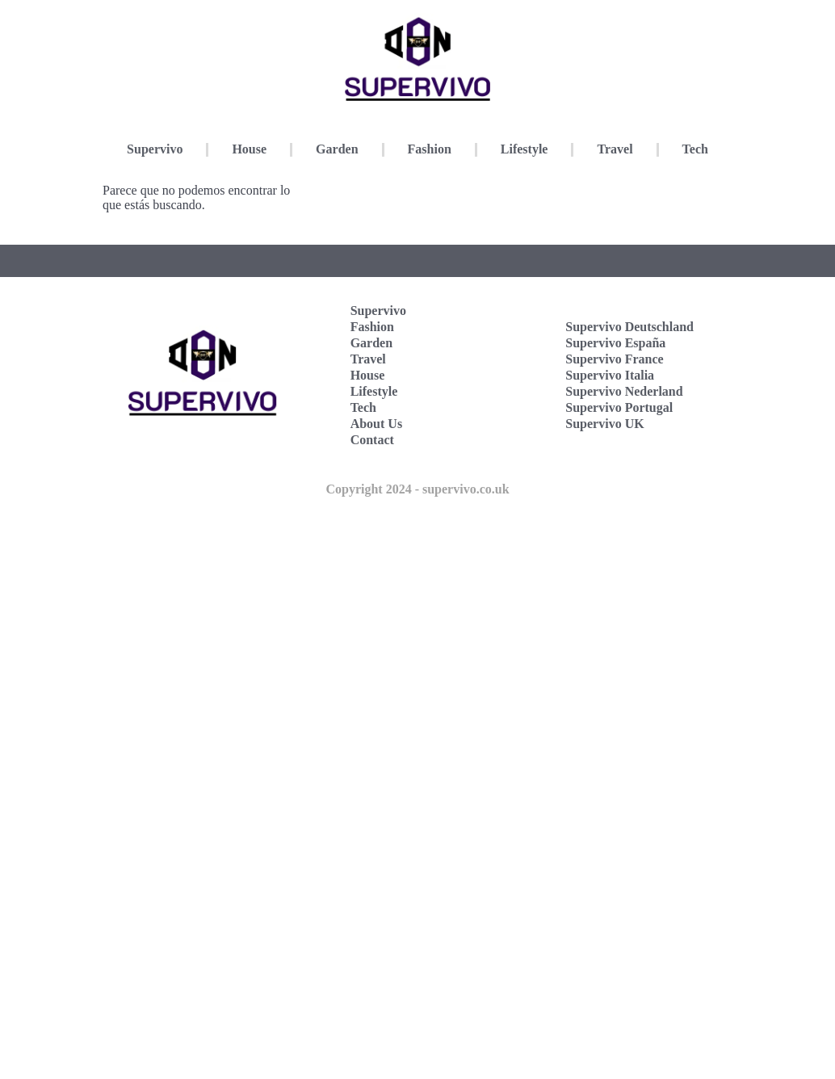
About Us (376, 423)
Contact (372, 440)
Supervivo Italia (609, 375)
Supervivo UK (604, 423)
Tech (695, 149)
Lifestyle (524, 149)
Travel (614, 149)
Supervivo (155, 149)
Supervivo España (615, 343)
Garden (337, 149)
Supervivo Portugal (619, 407)
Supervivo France (614, 359)
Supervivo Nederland (623, 391)
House (249, 149)
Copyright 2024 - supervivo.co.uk (417, 489)
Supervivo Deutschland (629, 327)
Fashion (429, 149)
